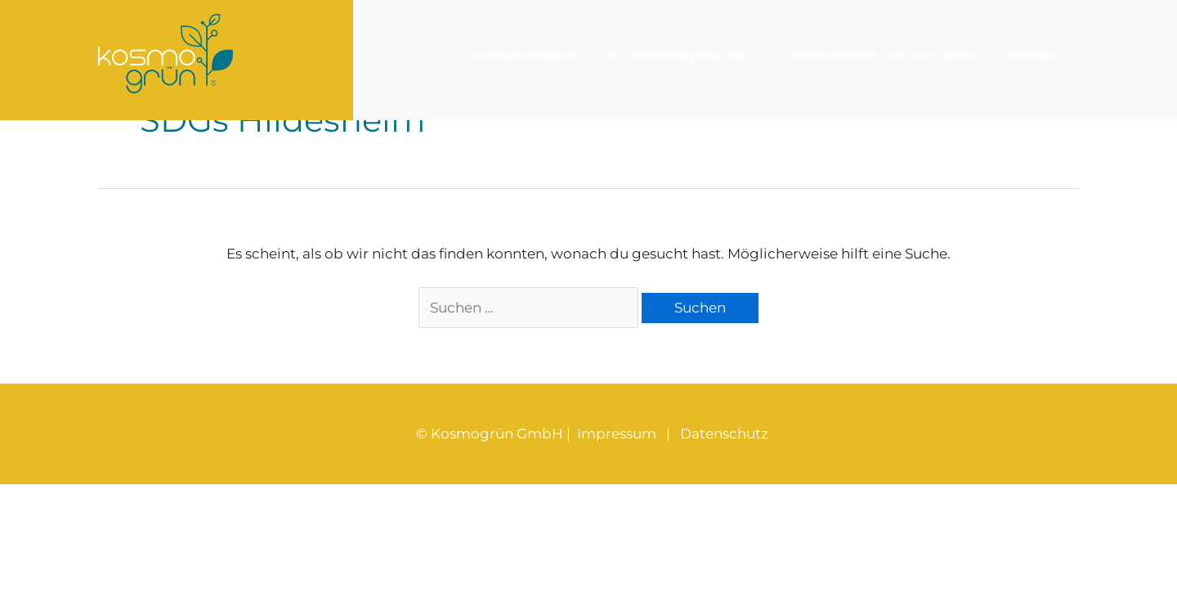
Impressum (616, 433)
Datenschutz (724, 433)
